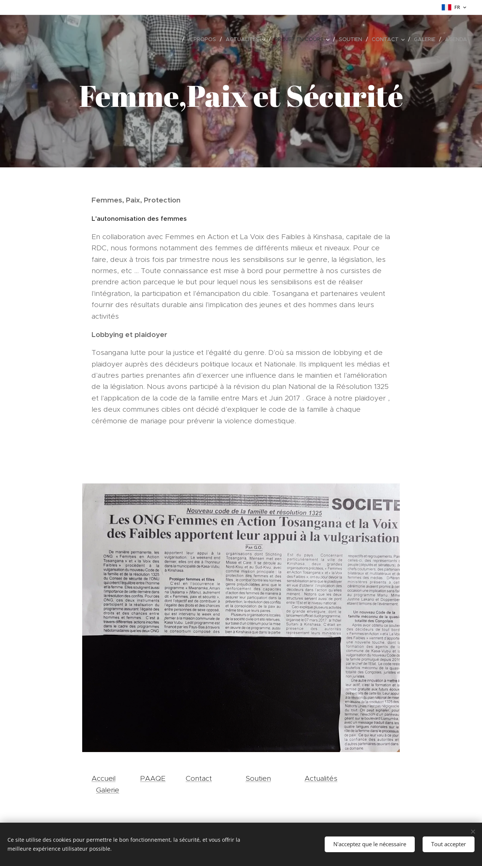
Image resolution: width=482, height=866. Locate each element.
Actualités (321, 778)
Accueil (103, 778)
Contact (199, 778)
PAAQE (153, 778)
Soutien (258, 778)
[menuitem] (169, 39)
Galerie (107, 790)
